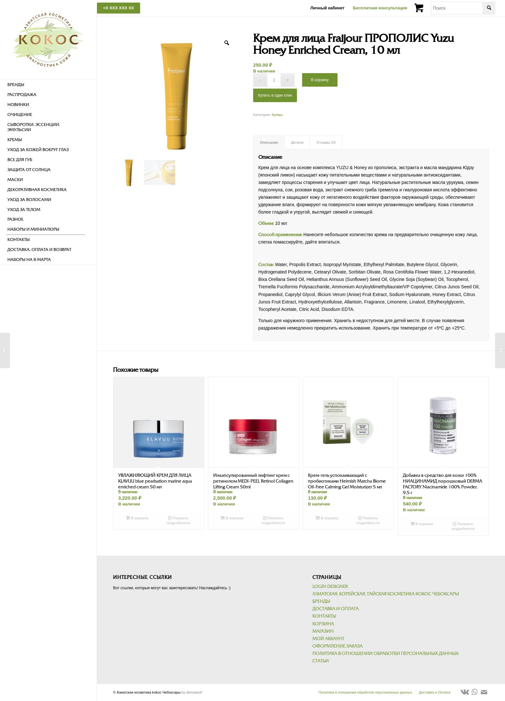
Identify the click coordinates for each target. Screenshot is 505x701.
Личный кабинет (327, 7)
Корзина (323, 624)
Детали (297, 142)
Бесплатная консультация (380, 7)
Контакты (324, 616)
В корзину (320, 80)
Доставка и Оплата (335, 608)
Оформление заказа (337, 646)
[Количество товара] (274, 80)
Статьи (320, 661)
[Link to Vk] (465, 692)
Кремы (277, 115)
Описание (269, 142)
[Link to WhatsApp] (474, 692)
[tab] (269, 142)
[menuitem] (45, 85)
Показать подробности (178, 520)
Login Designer (330, 586)
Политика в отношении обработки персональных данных (385, 653)
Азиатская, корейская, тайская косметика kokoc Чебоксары (385, 594)
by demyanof (192, 692)
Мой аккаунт (328, 638)
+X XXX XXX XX (118, 7)
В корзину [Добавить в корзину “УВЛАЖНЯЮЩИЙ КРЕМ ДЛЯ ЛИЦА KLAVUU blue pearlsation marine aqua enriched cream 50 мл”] (137, 518)
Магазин (323, 631)
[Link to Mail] (484, 692)
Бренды (321, 601)
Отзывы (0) (326, 142)
